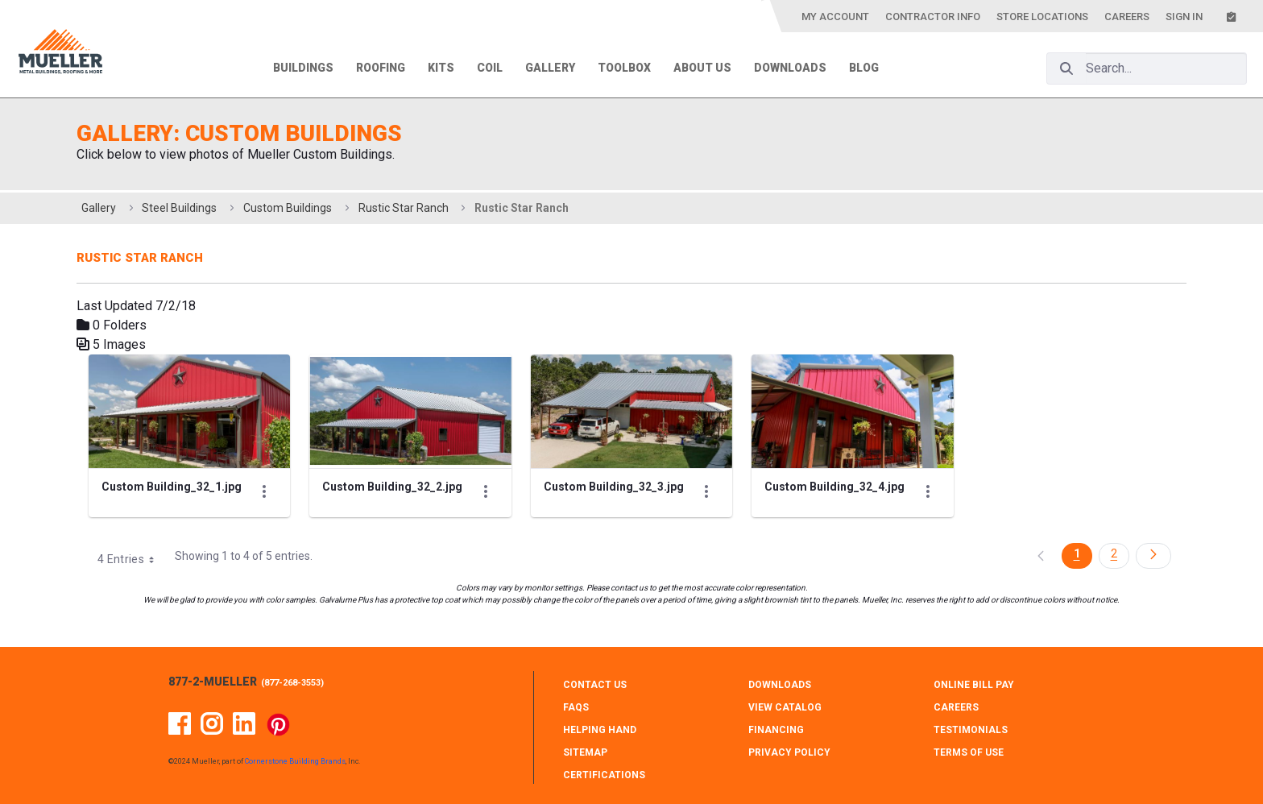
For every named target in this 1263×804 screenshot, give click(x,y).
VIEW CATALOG (785, 707)
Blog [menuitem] (864, 67)
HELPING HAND (599, 730)
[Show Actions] (264, 491)
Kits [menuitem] (441, 67)
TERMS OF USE (969, 752)
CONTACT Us (595, 684)
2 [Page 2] (1114, 553)
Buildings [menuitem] (303, 67)
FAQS (576, 707)
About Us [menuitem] (702, 67)
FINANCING (776, 730)
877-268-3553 (292, 683)
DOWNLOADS (779, 684)
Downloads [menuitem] (790, 67)
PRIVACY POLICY (789, 752)
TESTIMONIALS (971, 730)
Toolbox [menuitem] (624, 67)
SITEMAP (585, 752)
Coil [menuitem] (490, 67)
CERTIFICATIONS (604, 775)
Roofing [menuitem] (380, 67)
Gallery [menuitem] (550, 67)
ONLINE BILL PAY (974, 684)
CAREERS (956, 707)
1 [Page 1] (1077, 553)
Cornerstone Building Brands (295, 761)
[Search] (1066, 68)
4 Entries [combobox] (131, 559)
